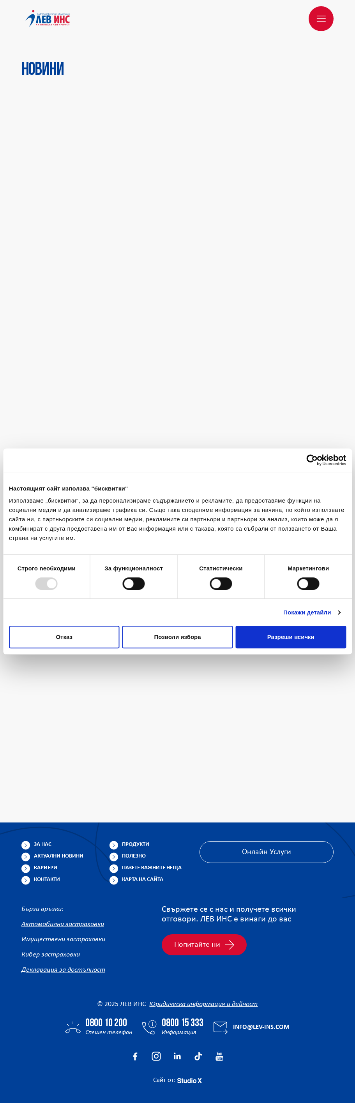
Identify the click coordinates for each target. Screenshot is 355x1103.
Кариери (45, 868)
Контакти (47, 879)
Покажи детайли (307, 612)
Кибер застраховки (50, 954)
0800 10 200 (106, 1023)
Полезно (134, 856)
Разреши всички (290, 637)
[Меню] (321, 18)
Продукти (135, 844)
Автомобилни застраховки (62, 924)
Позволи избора (177, 637)
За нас (42, 844)
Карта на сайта (142, 879)
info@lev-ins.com (261, 1027)
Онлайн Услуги (266, 852)
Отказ (64, 637)
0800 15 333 (182, 1023)
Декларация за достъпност (63, 970)
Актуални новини (58, 856)
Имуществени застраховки (63, 939)
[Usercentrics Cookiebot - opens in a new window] (312, 460)
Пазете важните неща (152, 868)
